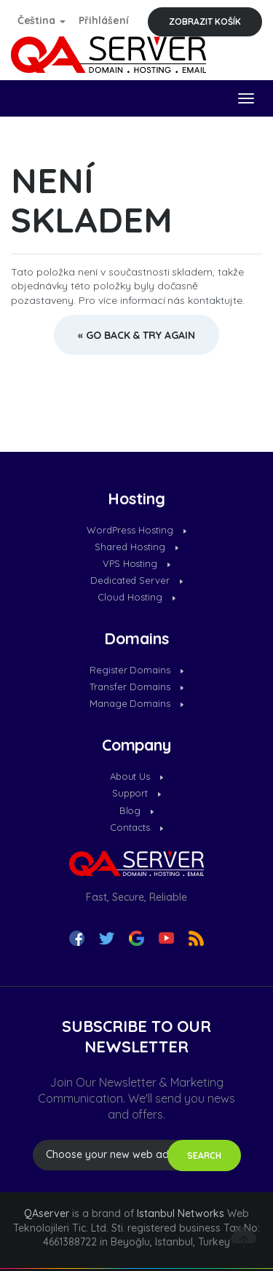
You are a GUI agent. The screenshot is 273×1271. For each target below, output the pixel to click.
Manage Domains (137, 703)
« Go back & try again (137, 335)
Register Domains (137, 670)
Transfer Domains (136, 686)
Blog (136, 810)
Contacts (136, 827)
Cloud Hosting (136, 597)
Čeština (41, 20)
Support (137, 793)
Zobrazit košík (205, 21)
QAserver (46, 1213)
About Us (137, 776)
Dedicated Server (136, 580)
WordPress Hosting (136, 530)
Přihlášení (104, 20)
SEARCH (204, 1155)
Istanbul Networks (180, 1213)
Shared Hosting (136, 546)
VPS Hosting (137, 563)
